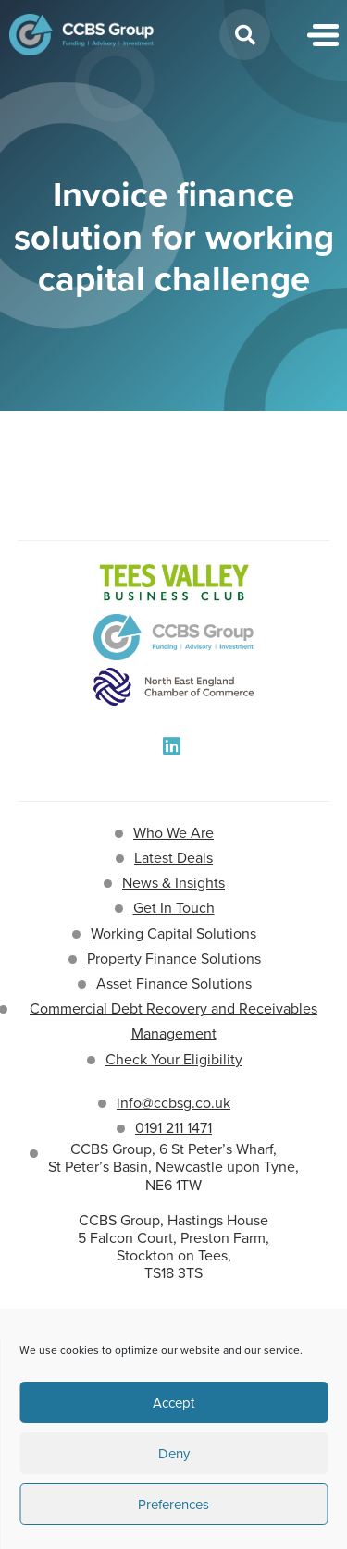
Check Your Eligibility (173, 1059)
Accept (173, 1403)
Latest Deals (173, 857)
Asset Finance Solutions (174, 983)
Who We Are (173, 832)
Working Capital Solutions (173, 933)
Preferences (173, 1504)
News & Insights (173, 882)
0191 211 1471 (173, 1127)
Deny (174, 1454)
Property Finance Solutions (174, 958)
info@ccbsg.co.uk (173, 1102)
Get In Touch (174, 907)
